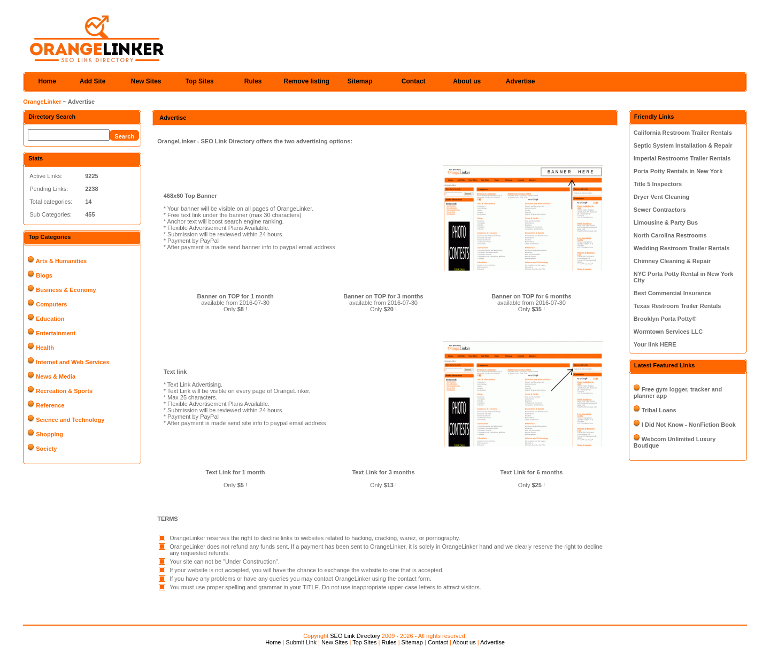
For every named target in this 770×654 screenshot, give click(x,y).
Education (50, 319)
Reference (50, 405)
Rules (253, 81)
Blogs (44, 275)
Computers (51, 304)
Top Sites (200, 81)
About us (467, 81)
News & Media (55, 376)
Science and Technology (70, 420)
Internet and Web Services (72, 362)
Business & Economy (66, 290)
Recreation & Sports (64, 391)
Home (47, 81)
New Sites (146, 81)
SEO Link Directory (355, 636)
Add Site (93, 81)
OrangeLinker (42, 101)
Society (46, 448)
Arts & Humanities (61, 261)
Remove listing (306, 81)
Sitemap (360, 81)
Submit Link (301, 642)
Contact (414, 81)
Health (45, 347)
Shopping (49, 434)
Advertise (520, 81)
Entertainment (55, 333)
